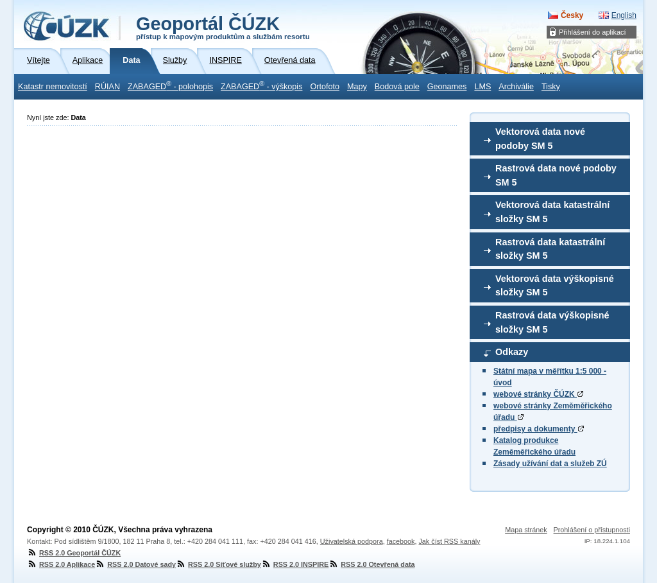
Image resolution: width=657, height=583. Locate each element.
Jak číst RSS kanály (449, 541)
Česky (572, 15)
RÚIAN (107, 86)
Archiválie (516, 86)
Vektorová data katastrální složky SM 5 (552, 212)
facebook (401, 541)
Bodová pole (397, 86)
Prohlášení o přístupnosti (592, 530)
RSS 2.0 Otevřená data (371, 564)
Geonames (447, 86)
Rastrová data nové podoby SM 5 (556, 175)
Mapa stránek (526, 530)
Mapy (357, 86)
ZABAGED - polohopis (170, 85)
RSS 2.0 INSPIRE (294, 564)
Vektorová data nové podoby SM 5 (540, 138)
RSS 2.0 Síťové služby (218, 564)
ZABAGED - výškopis (261, 85)
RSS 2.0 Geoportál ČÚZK (74, 553)
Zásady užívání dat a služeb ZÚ (550, 463)
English (623, 15)
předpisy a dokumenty (538, 428)
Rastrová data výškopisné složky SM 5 (552, 322)
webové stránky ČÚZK (538, 394)
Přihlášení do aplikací (592, 32)
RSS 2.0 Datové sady (135, 564)
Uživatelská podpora (351, 541)
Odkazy (511, 352)
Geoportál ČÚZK (223, 26)
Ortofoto (324, 86)
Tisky (551, 86)
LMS (482, 86)
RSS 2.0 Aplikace (61, 564)
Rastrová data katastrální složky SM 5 (550, 249)
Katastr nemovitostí (52, 86)
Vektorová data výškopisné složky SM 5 (554, 286)
